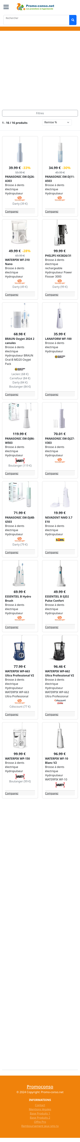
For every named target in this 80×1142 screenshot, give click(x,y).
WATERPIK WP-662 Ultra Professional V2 (59, 673)
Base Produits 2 (40, 1118)
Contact (40, 1105)
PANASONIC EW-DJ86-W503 (20, 441)
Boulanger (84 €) (20, 386)
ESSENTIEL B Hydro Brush (18, 599)
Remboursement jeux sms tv (40, 1126)
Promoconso (40, 1086)
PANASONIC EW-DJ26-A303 (20, 179)
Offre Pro (40, 1122)
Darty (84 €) (20, 382)
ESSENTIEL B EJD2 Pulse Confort (57, 599)
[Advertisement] (39, 71)
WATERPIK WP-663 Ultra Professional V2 (19, 673)
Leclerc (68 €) (20, 374)
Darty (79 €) (20, 544)
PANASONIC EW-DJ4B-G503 (20, 520)
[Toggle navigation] (40, 113)
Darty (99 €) (60, 287)
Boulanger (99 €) (20, 781)
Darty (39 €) (20, 204)
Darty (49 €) (20, 287)
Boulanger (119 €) (20, 465)
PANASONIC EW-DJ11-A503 (60, 179)
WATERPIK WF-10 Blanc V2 (56, 761)
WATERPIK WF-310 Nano (17, 262)
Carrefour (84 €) (20, 378)
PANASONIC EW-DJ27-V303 (60, 441)
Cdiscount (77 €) (20, 706)
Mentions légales (40, 1109)
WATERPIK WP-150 (17, 758)
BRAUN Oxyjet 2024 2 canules (19, 341)
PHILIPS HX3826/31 (58, 256)
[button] (6, 7)
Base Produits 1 (40, 1113)
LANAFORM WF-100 (58, 339)
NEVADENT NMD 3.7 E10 (59, 520)
